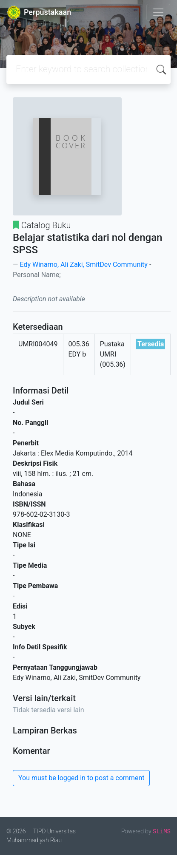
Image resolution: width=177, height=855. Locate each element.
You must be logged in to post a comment (81, 778)
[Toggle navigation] (158, 12)
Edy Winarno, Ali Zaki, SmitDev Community (83, 264)
